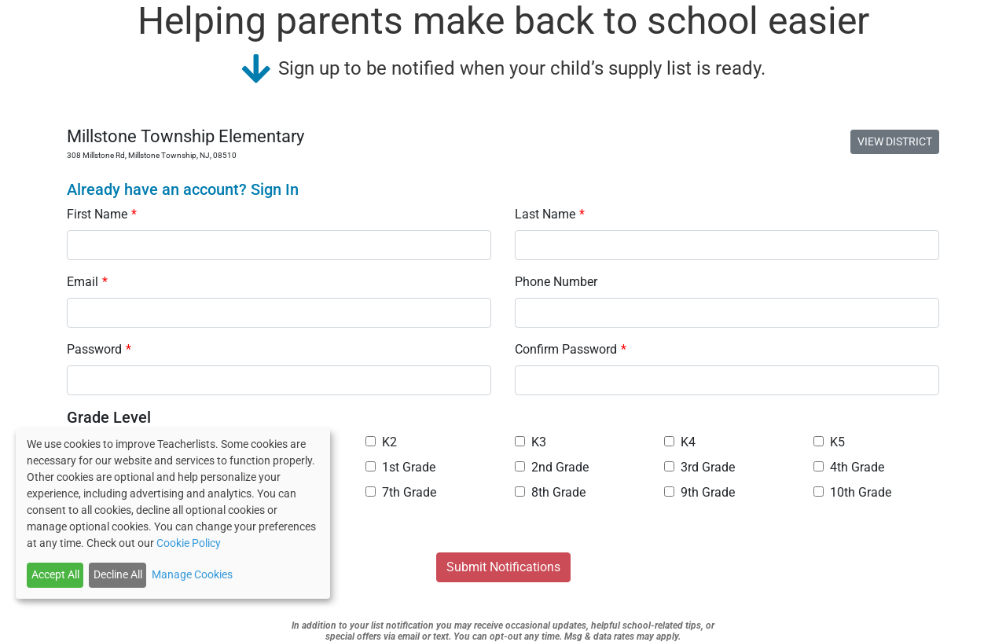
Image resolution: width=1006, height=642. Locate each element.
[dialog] (173, 513)
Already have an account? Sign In (183, 189)
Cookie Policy (188, 543)
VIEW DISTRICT (894, 141)
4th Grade (848, 467)
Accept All (55, 574)
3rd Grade (699, 467)
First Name (102, 214)
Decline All (118, 574)
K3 (530, 442)
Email (87, 281)
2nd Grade (552, 467)
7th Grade (400, 492)
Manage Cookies (192, 574)
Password (99, 349)
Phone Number (556, 281)
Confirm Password (570, 349)
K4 (680, 442)
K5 (829, 442)
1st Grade (400, 467)
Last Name (550, 214)
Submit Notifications (503, 566)
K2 (381, 442)
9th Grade (699, 492)
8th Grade (550, 492)
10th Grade (852, 492)
